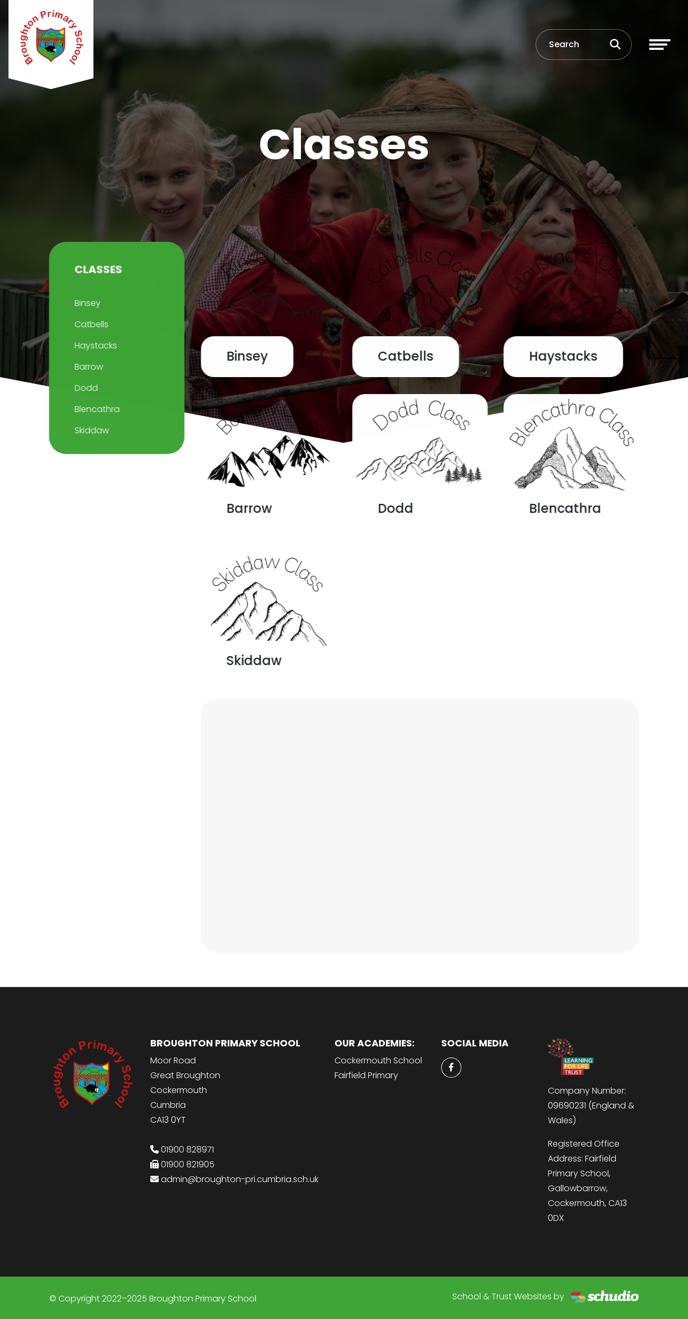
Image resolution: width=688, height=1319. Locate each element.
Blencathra (95, 409)
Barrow (87, 367)
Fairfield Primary (366, 1075)
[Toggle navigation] (660, 44)
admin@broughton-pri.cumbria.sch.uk (240, 1179)
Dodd (85, 388)
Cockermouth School (378, 1060)
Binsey (86, 303)
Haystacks (94, 345)
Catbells (90, 324)
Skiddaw (90, 430)
